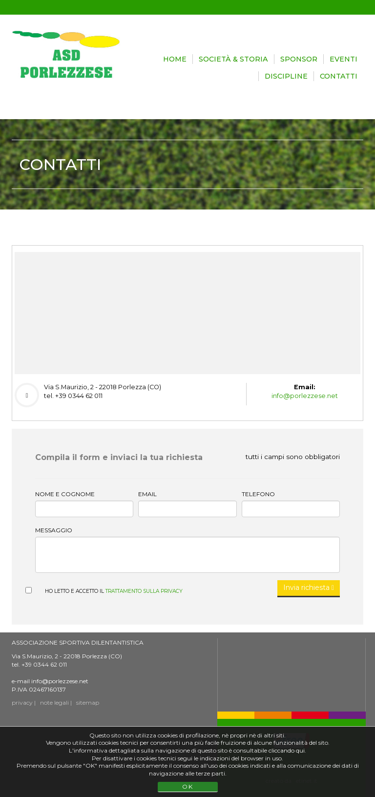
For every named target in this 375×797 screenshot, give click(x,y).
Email (147, 494)
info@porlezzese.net (304, 395)
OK (187, 786)
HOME (175, 59)
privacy (22, 702)
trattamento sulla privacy (144, 591)
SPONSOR (298, 59)
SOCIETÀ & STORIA (233, 59)
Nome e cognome (65, 494)
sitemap (87, 702)
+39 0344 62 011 (44, 664)
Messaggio (53, 530)
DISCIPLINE (286, 76)
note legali (54, 702)
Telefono (258, 494)
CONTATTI (338, 76)
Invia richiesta (308, 587)
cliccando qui (287, 750)
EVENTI (343, 59)
